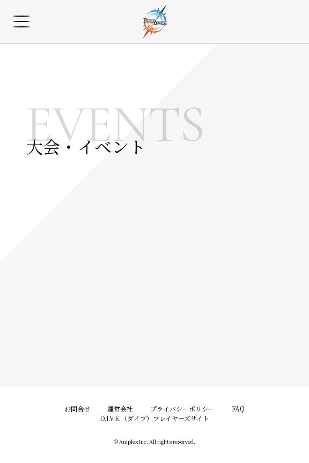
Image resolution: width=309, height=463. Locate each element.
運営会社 (120, 408)
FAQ (238, 408)
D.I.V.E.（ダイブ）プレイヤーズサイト (154, 418)
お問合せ (77, 408)
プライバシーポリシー (182, 408)
